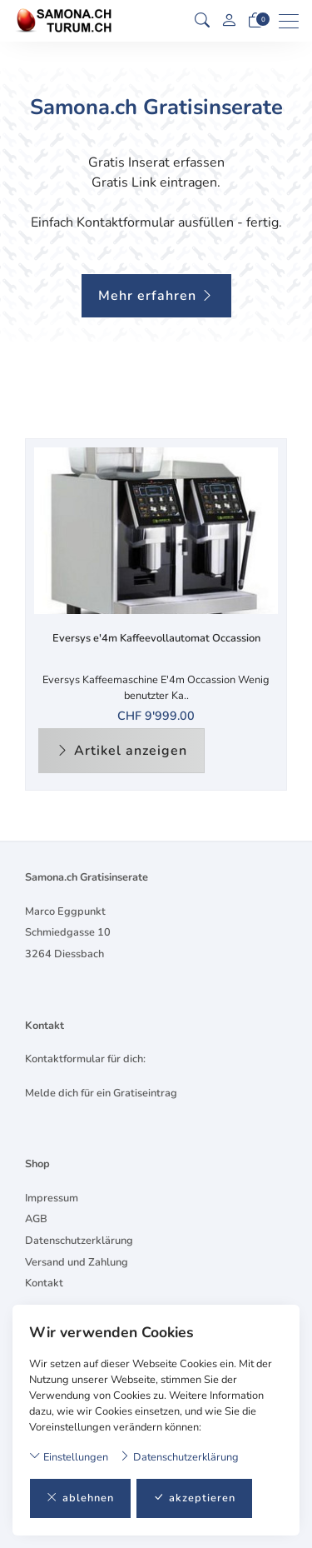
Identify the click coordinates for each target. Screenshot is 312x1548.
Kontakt (44, 1283)
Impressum (51, 1198)
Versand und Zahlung (76, 1262)
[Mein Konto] (228, 21)
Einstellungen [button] (68, 1457)
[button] (202, 21)
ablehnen (80, 1498)
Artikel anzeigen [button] (121, 751)
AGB (36, 1218)
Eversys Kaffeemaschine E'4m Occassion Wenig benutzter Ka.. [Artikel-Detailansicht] (156, 687)
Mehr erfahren (156, 296)
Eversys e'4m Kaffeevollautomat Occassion (156, 638)
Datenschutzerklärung (179, 1457)
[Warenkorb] (255, 21)
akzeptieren (194, 1498)
